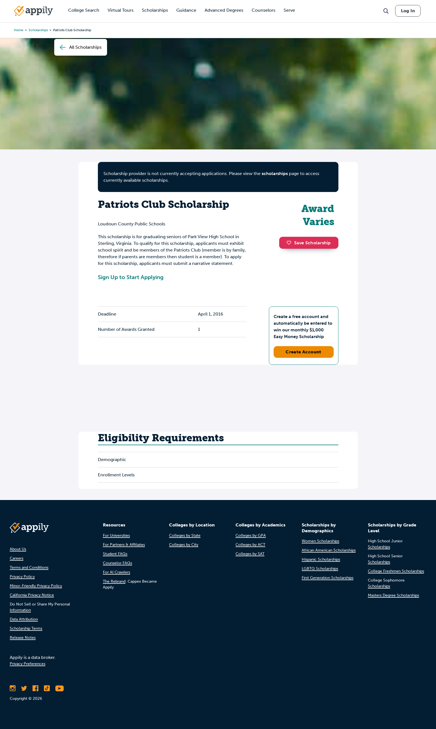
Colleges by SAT (250, 553)
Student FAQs (115, 553)
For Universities (116, 535)
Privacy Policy (22, 576)
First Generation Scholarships (327, 577)
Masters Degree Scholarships (393, 595)
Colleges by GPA (251, 535)
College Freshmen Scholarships (396, 571)
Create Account (303, 351)
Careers (16, 558)
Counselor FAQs (117, 563)
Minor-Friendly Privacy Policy (36, 585)
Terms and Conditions (29, 567)
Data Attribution (24, 619)
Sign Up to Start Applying (131, 277)
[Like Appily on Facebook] (35, 688)
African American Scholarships (329, 550)
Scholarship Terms (26, 628)
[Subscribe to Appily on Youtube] (59, 688)
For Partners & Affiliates (124, 544)
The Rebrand (114, 581)
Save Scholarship (309, 242)
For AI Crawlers (116, 572)
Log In (408, 10)
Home (18, 30)
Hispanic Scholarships (321, 559)
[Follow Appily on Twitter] (24, 688)
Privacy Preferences (27, 663)
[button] (290, 242)
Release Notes (23, 637)
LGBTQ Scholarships (320, 568)
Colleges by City (183, 544)
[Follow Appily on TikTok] (47, 688)
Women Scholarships (320, 541)
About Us (18, 549)
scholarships (38, 30)
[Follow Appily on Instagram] (13, 688)
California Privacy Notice (32, 595)
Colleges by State (184, 535)
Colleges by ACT (250, 544)
